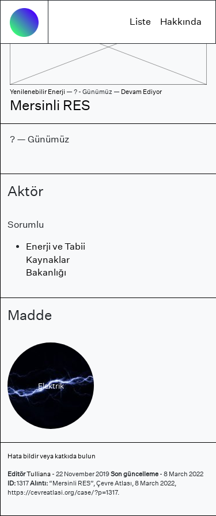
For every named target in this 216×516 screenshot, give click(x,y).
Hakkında (181, 21)
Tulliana (38, 474)
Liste (140, 21)
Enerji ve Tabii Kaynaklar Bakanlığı (55, 259)
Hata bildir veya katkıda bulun (51, 456)
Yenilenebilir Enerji (37, 92)
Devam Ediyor (141, 92)
